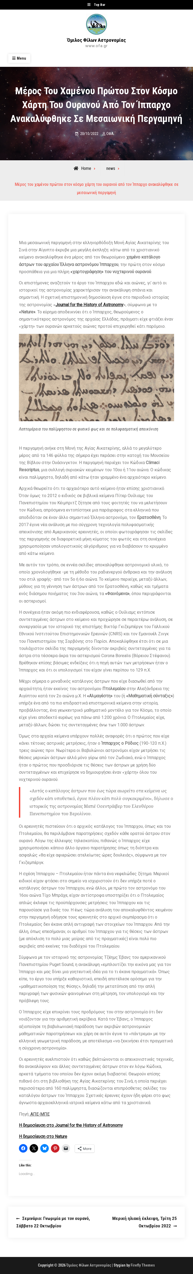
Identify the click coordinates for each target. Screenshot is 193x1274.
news (110, 168)
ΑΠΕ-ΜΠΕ (39, 1114)
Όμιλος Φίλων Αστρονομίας (96, 40)
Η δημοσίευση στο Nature (43, 1136)
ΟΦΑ (110, 133)
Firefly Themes (143, 1265)
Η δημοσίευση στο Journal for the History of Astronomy (71, 1125)
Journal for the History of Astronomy (89, 304)
